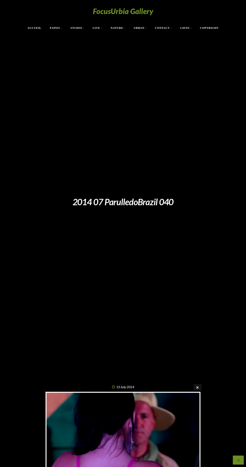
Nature (117, 27)
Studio (76, 27)
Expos (55, 27)
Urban (139, 27)
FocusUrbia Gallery (123, 11)
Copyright (209, 27)
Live (96, 27)
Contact (162, 27)
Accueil (35, 27)
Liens (184, 27)
